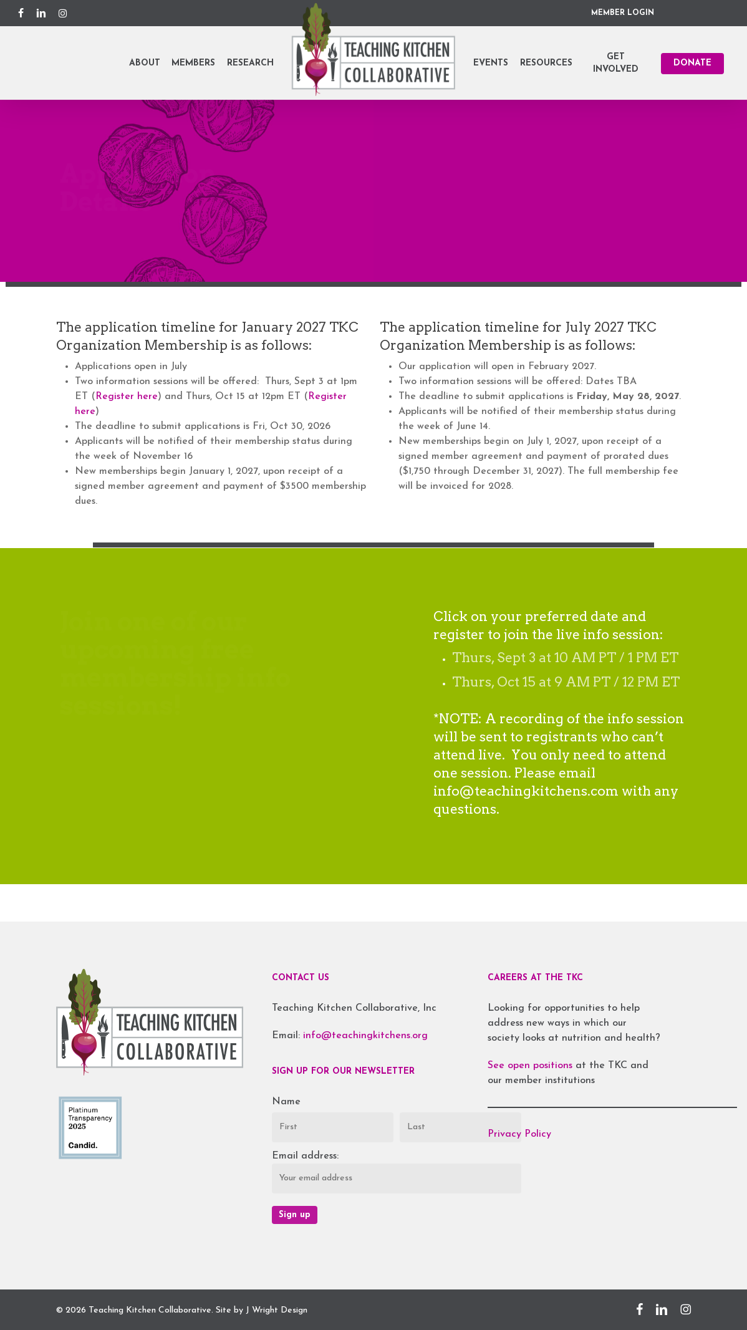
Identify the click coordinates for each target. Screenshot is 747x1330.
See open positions (532, 1066)
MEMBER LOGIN (622, 13)
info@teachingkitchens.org (365, 1036)
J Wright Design (276, 1310)
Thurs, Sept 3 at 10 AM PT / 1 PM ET (565, 657)
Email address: (305, 1156)
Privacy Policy (519, 1134)
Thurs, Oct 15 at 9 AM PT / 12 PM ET (566, 682)
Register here (126, 397)
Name (286, 1102)
